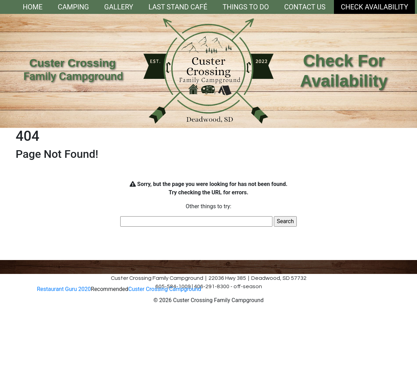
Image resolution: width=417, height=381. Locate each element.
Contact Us (305, 7)
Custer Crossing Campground (164, 289)
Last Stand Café (177, 7)
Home (33, 7)
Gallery (118, 7)
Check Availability (374, 7)
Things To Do (246, 7)
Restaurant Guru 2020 (64, 289)
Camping (73, 7)
